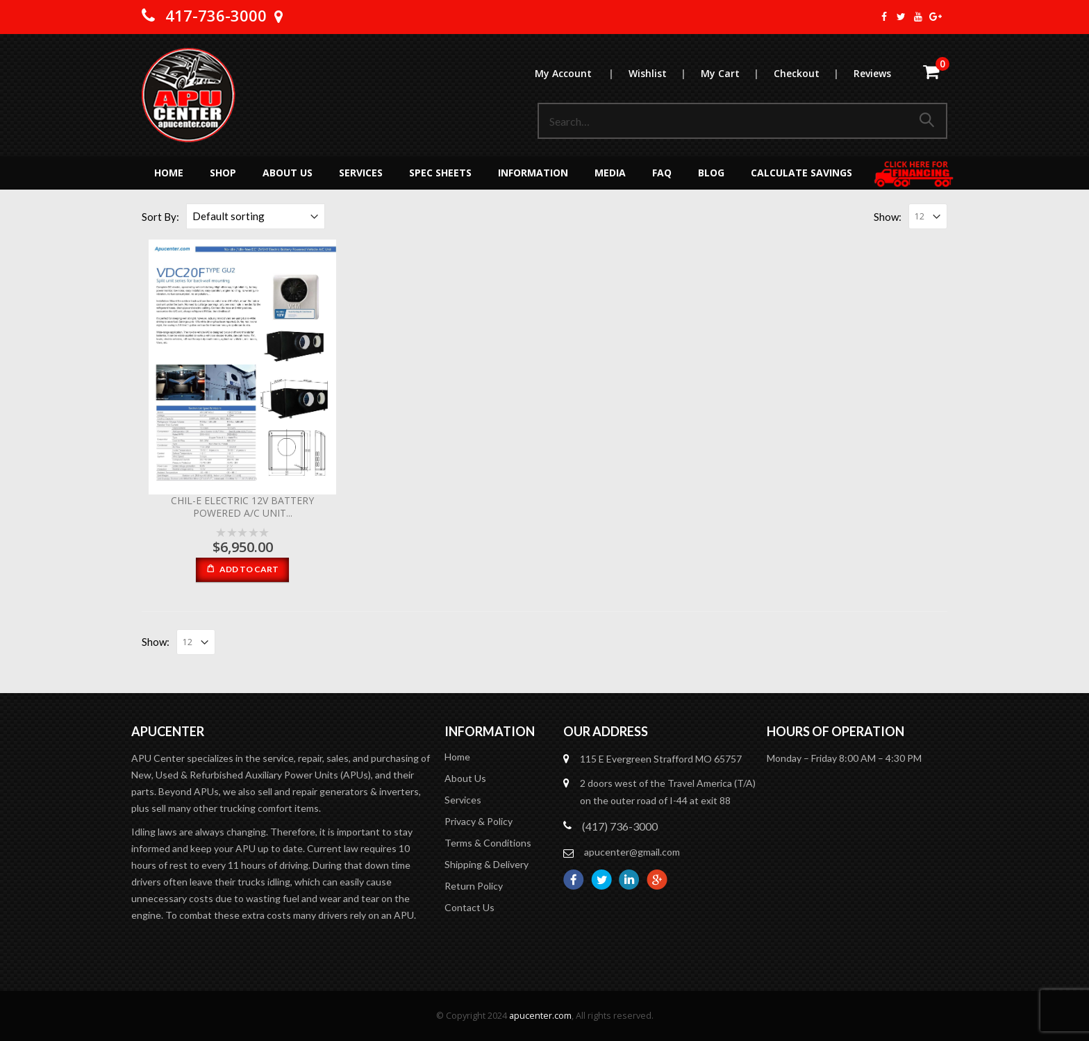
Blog (711, 172)
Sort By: (160, 216)
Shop (223, 172)
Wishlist (664, 73)
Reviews (872, 73)
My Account (581, 73)
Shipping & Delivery (486, 864)
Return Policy (473, 886)
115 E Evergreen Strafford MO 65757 (661, 759)
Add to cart (249, 569)
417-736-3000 (216, 15)
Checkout (813, 73)
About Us (288, 172)
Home (168, 172)
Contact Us (469, 907)
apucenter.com (540, 1016)
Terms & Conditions (487, 843)
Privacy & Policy (478, 821)
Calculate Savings (801, 172)
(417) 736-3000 (620, 826)
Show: (887, 216)
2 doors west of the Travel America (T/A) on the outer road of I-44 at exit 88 (668, 791)
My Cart (736, 73)
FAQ (662, 172)
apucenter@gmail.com (632, 852)
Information (533, 172)
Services (361, 172)
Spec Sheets (440, 172)
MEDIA (610, 172)
